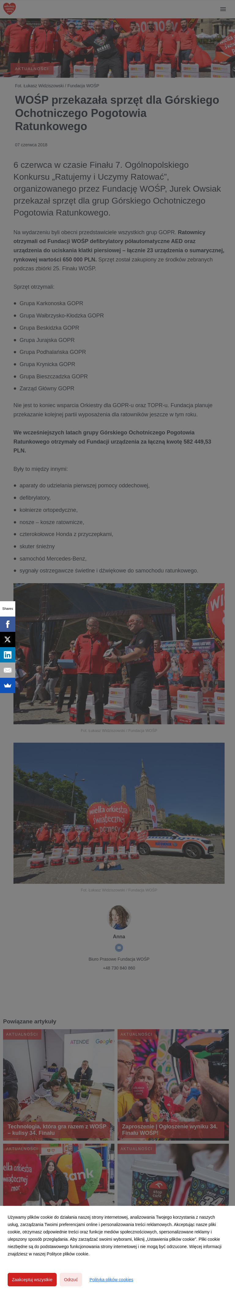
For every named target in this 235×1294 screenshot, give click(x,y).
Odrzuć (71, 1279)
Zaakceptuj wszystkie (32, 1279)
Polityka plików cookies (111, 1279)
